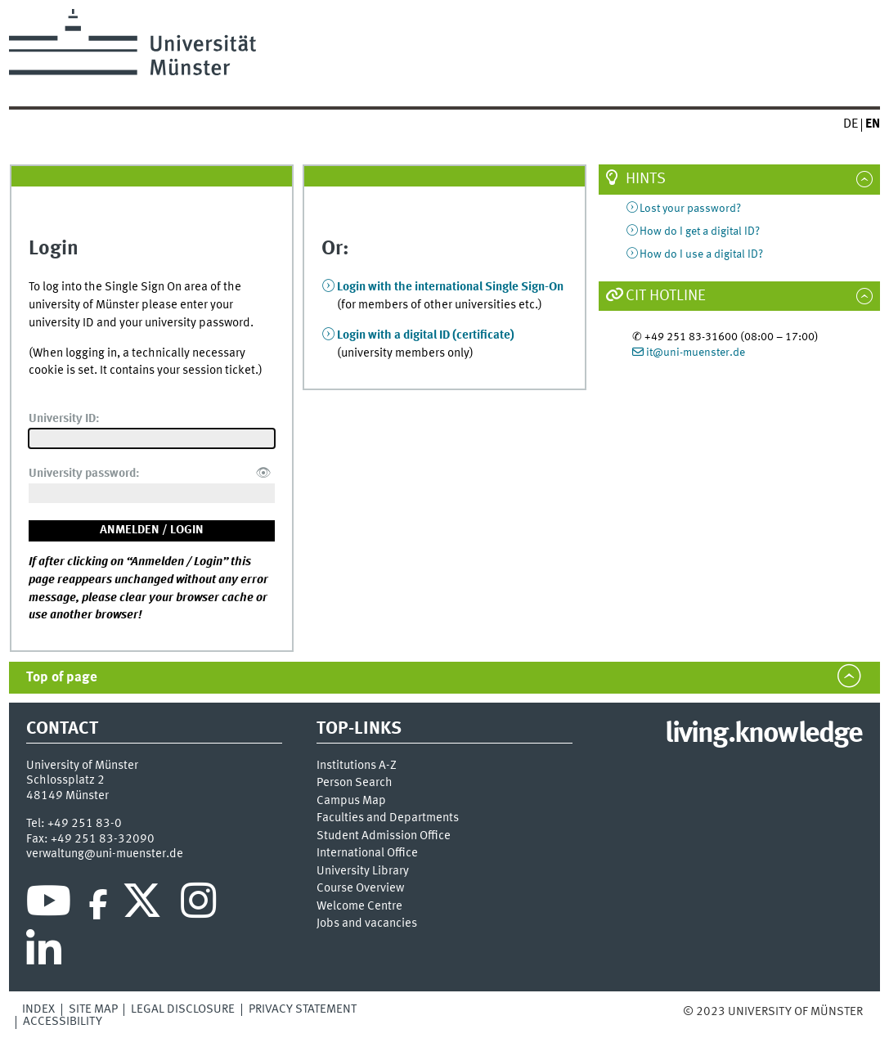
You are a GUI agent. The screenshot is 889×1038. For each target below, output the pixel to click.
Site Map (93, 1009)
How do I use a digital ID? (701, 254)
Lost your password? (690, 208)
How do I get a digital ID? (700, 231)
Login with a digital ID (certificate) (425, 335)
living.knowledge (763, 734)
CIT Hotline (666, 296)
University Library (363, 871)
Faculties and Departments (388, 818)
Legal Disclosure (183, 1009)
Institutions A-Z (357, 766)
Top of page (61, 678)
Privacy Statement (303, 1009)
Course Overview (360, 889)
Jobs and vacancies (367, 924)
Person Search (355, 783)
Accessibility (62, 1021)
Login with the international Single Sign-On (450, 287)
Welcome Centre (359, 907)
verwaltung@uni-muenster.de (104, 854)
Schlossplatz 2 (65, 780)
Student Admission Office (384, 836)
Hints (646, 179)
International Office (367, 853)
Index (38, 1009)
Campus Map (351, 801)
